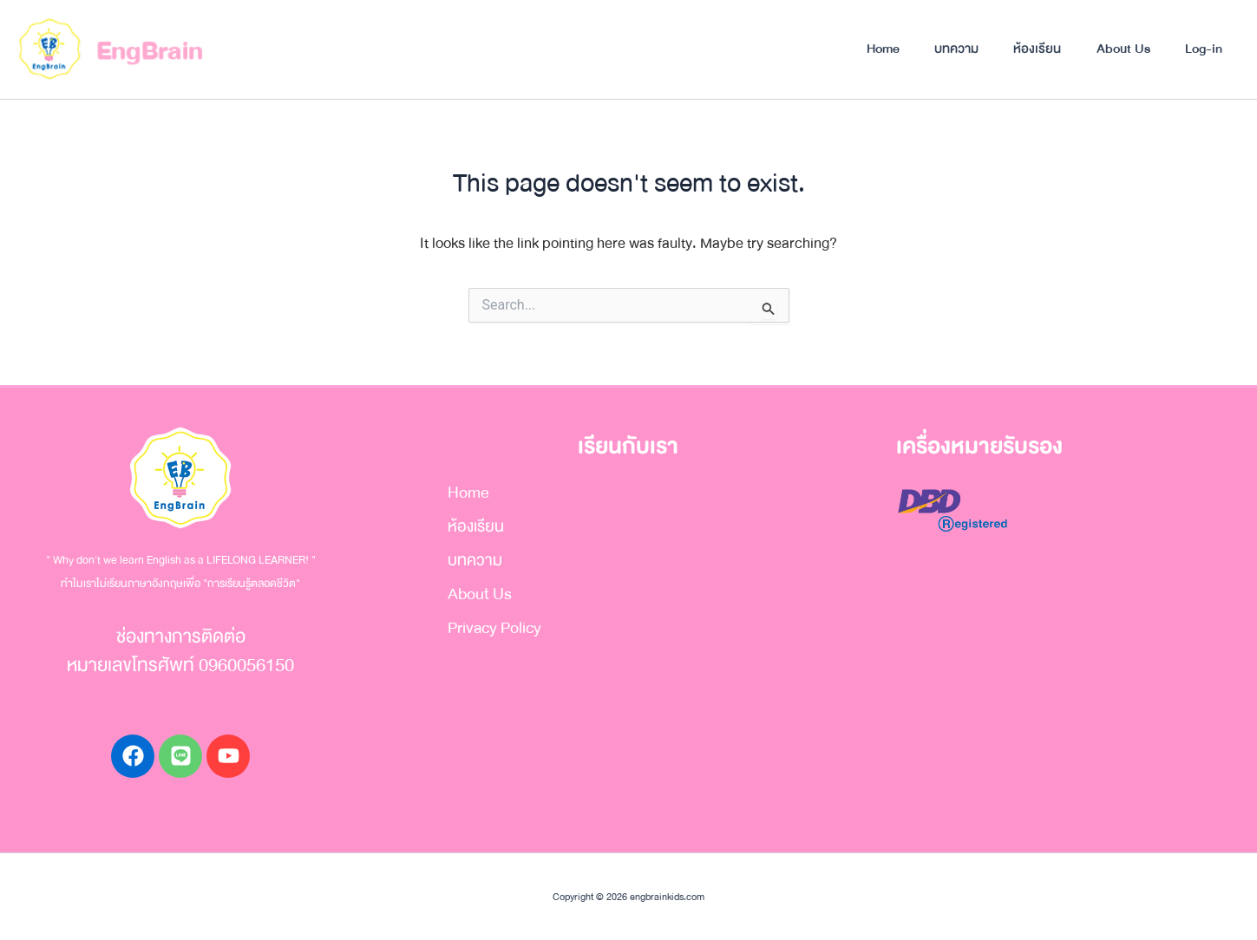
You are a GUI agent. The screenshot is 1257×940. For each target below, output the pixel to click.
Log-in (1202, 48)
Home (876, 48)
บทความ (951, 48)
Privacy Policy (494, 628)
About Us (1121, 48)
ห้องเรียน (1033, 48)
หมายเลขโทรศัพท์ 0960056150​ (180, 666)
